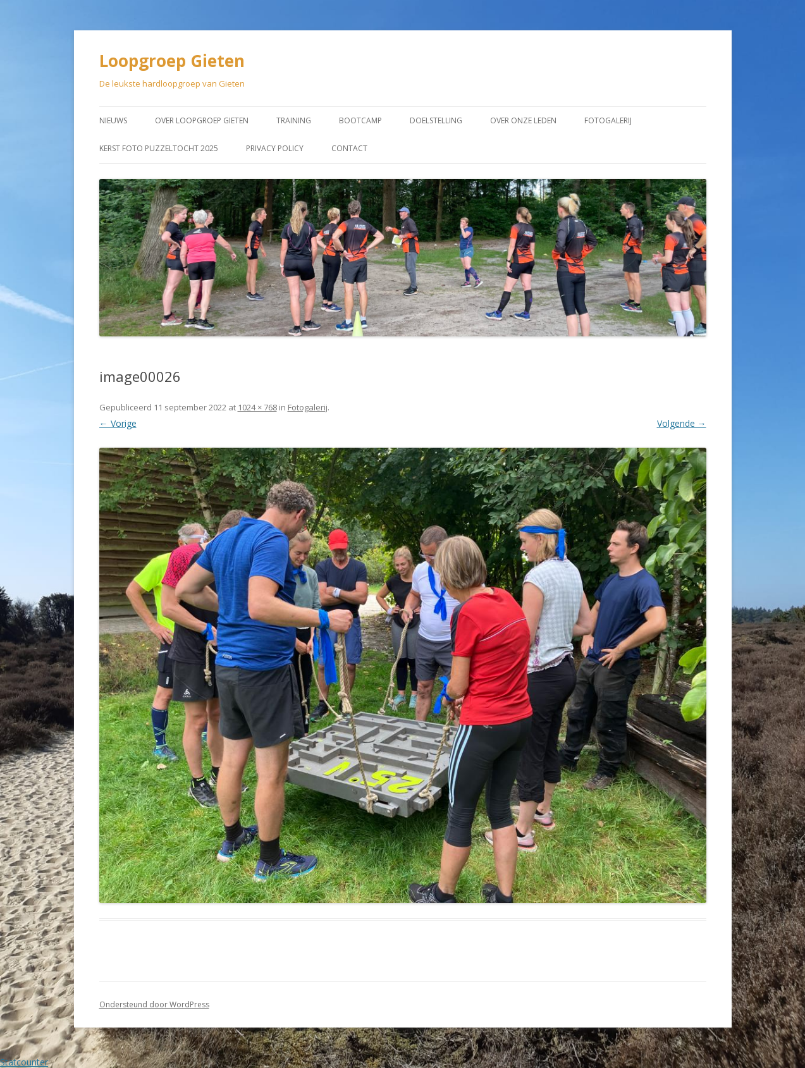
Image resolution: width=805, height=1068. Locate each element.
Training (293, 120)
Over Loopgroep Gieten (202, 120)
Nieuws (113, 120)
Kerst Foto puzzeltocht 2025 (158, 148)
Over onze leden (523, 120)
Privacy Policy (275, 148)
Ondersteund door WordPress (154, 1004)
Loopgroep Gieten (172, 60)
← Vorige (118, 423)
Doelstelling (436, 120)
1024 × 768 (257, 407)
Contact (349, 148)
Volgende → (681, 423)
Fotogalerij (608, 120)
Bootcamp (360, 120)
